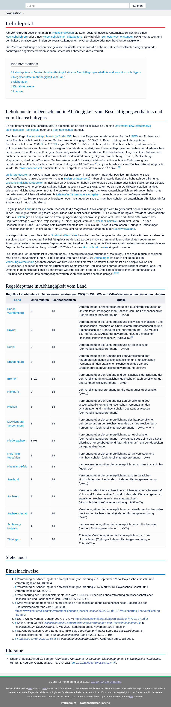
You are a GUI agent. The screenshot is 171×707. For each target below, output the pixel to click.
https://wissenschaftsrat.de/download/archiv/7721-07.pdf (110, 618)
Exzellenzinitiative (105, 221)
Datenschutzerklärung (95, 702)
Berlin (11, 346)
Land (28, 209)
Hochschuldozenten (95, 247)
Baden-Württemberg (76, 178)
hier (30, 688)
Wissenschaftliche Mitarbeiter (24, 182)
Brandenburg (15, 361)
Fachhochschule (63, 129)
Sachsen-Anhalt (17, 513)
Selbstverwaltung (124, 228)
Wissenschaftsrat (31, 168)
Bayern (11, 329)
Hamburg (13, 391)
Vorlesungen (102, 257)
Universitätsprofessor (40, 136)
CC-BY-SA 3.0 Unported (106, 681)
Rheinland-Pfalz (17, 466)
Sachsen (12, 496)
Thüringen (13, 539)
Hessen (12, 406)
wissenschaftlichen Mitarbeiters (62, 36)
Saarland (13, 479)
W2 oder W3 (63, 136)
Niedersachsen (16, 440)
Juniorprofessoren (17, 174)
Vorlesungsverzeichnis (20, 261)
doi (73, 662)
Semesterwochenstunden (117, 36)
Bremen (12, 378)
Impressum (68, 702)
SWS (134, 136)
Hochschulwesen (63, 32)
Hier (45, 688)
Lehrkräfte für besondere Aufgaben (78, 194)
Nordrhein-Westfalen (64, 235)
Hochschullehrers (17, 36)
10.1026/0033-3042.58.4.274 (94, 662)
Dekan (21, 217)
